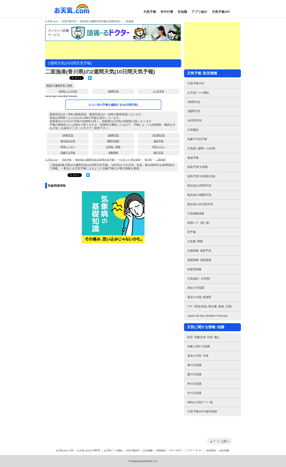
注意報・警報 (113, 146)
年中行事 (167, 12)
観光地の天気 (68, 141)
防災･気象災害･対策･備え (203, 337)
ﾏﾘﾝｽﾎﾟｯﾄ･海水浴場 (129, 160)
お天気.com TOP (65, 450)
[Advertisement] (113, 50)
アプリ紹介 (199, 12)
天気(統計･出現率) (198, 278)
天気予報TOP (69, 21)
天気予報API (221, 12)
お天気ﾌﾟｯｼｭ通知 (198, 92)
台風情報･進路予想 (199, 250)
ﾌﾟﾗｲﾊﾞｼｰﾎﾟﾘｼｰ (194, 450)
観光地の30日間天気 (200, 204)
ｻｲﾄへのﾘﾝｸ (175, 450)
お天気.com (71, 11)
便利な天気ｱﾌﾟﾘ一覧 (200, 402)
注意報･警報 (195, 241)
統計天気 (158, 152)
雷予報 (191, 232)
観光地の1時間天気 (199, 185)
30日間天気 (158, 135)
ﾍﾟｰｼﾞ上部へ (221, 441)
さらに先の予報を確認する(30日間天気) (113, 104)
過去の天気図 (195, 287)
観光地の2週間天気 (199, 194)
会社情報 (224, 450)
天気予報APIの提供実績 (202, 411)
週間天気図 (113, 141)
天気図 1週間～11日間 (201, 148)
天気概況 (193, 129)
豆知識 (182, 12)
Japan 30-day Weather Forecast (207, 315)
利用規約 (161, 450)
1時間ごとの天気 (68, 91)
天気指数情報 (195, 213)
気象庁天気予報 (197, 139)
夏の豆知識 (194, 374)
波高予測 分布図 (197, 166)
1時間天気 (67, 135)
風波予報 (158, 141)
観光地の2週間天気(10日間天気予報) (95, 160)
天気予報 (149, 12)
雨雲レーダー (68, 146)
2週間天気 (113, 91)
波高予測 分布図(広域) (201, 176)
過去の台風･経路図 (199, 297)
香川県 (148, 160)
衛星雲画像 (194, 269)
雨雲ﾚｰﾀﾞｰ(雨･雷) (198, 222)
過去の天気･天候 (197, 355)
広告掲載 (148, 450)
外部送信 (211, 450)
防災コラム (159, 146)
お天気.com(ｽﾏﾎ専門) (88, 450)
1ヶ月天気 (158, 91)
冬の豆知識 (194, 392)
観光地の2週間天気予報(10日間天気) (100, 21)
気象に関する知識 (198, 346)
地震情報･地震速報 (199, 259)
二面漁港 (129, 21)
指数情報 (113, 152)
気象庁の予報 (68, 152)
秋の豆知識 (194, 383)
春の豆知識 (194, 364)
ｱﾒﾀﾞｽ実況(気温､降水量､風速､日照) (209, 306)
